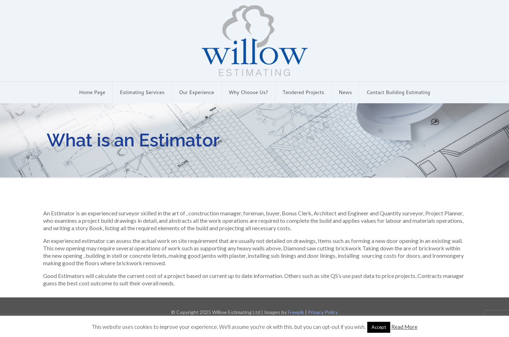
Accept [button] (378, 327)
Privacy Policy (323, 312)
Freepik (296, 312)
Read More (404, 327)
